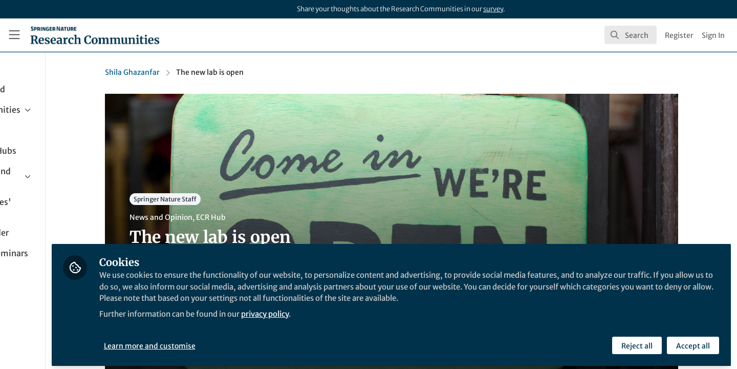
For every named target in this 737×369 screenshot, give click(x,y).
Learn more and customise (235, 341)
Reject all (636, 341)
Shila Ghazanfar (174, 72)
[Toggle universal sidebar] (14, 34)
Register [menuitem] (679, 35)
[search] (630, 35)
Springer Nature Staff (207, 199)
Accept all (692, 341)
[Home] (95, 35)
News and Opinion (203, 217)
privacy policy (368, 322)
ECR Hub (253, 217)
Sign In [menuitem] (713, 35)
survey (493, 9)
